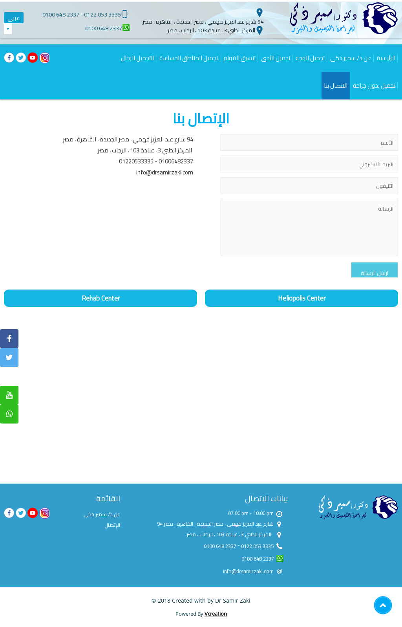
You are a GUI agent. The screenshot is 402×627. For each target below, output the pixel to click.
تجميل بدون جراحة (374, 85)
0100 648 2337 (60, 14)
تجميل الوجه (310, 58)
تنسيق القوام (239, 58)
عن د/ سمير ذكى (350, 58)
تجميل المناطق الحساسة (188, 58)
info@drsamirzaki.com (164, 172)
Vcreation (216, 613)
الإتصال (112, 525)
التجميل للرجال (137, 58)
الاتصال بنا (335, 85)
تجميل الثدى (275, 58)
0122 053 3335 (102, 14)
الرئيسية (386, 58)
